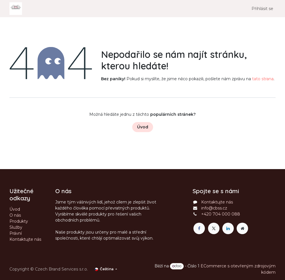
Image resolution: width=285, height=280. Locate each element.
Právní (15, 233)
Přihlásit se (262, 8)
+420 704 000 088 (220, 214)
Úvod (142, 127)
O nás (15, 215)
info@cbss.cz (214, 208)
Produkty (18, 221)
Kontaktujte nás (25, 239)
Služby (15, 227)
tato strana (263, 78)
